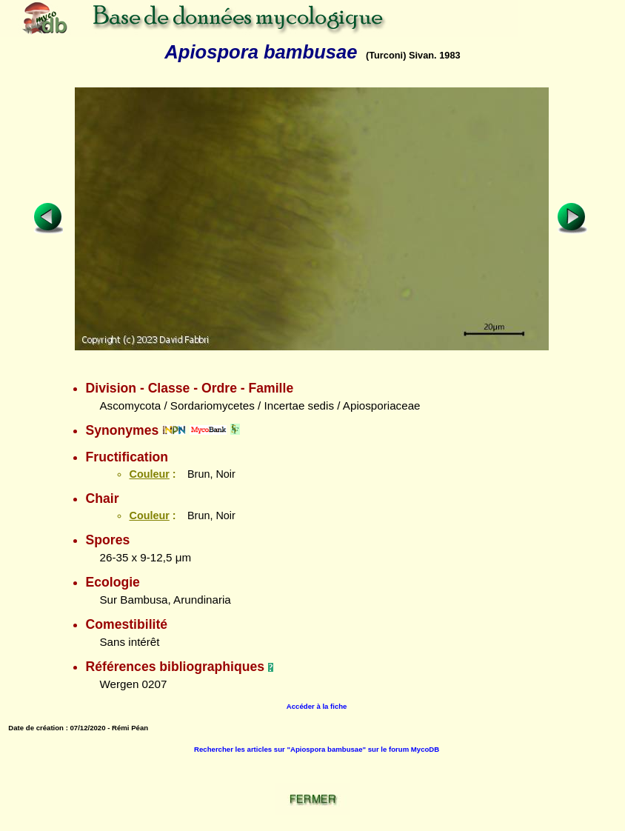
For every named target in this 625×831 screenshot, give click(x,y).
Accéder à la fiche (317, 706)
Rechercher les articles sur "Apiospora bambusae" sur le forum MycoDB (316, 749)
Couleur (149, 474)
